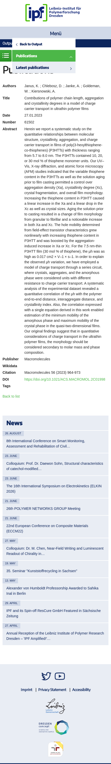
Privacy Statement (52, 689)
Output (8, 43)
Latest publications (32, 67)
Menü (55, 33)
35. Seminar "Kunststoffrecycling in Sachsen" (41, 571)
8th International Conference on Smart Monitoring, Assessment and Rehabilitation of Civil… (45, 443)
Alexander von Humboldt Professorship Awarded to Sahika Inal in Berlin (52, 590)
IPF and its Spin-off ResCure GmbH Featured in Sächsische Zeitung (53, 613)
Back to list (11, 396)
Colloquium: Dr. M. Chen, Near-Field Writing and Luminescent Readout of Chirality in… (54, 551)
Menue (6, 56)
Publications (26, 56)
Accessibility (81, 689)
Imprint (26, 689)
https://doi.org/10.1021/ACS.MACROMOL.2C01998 (64, 379)
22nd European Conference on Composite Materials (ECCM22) (47, 528)
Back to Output (31, 44)
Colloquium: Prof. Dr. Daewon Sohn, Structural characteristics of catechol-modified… (54, 466)
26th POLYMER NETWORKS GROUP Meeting (43, 509)
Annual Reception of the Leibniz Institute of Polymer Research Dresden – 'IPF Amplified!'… (55, 636)
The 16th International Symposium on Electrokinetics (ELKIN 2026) (54, 488)
